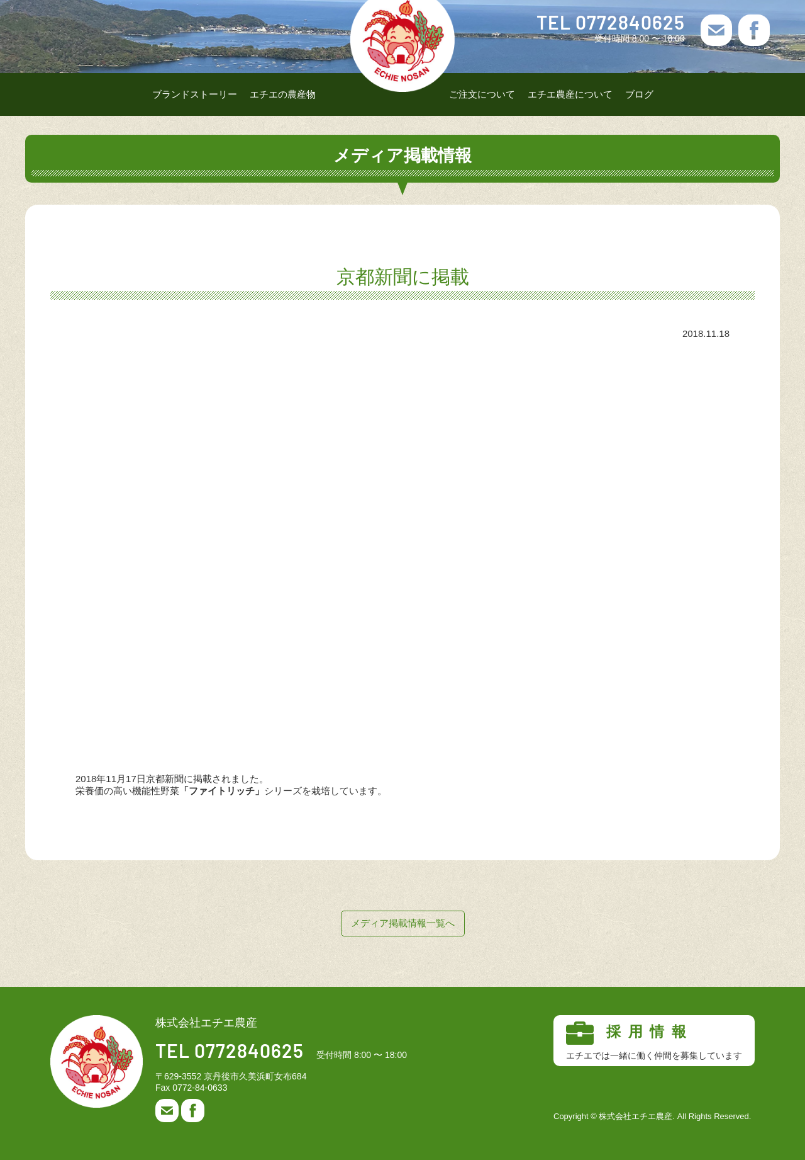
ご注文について (482, 94)
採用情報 (654, 1040)
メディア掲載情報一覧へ (403, 923)
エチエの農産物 (283, 94)
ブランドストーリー (194, 94)
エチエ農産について (570, 94)
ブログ (639, 94)
